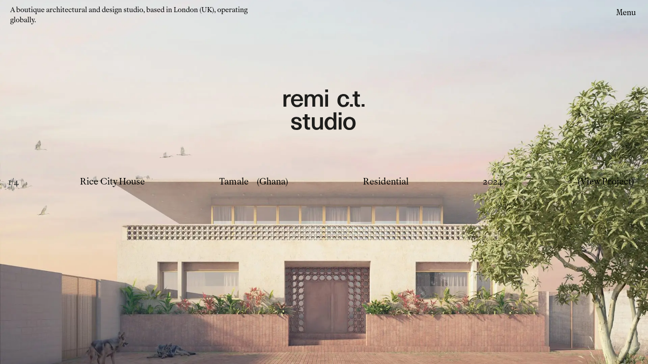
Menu (626, 12)
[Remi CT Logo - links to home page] (324, 111)
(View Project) (606, 181)
